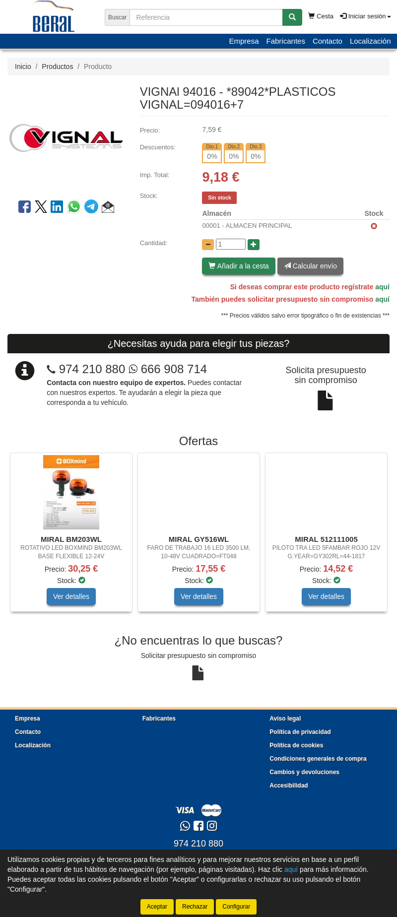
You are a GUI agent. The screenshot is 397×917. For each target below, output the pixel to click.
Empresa (244, 41)
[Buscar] (292, 17)
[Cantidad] (231, 244)
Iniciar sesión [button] (365, 16)
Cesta (320, 16)
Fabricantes (285, 41)
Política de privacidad (300, 731)
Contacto (327, 41)
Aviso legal (285, 718)
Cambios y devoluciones (304, 772)
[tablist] (198, 537)
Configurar (236, 906)
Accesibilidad (288, 785)
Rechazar (194, 906)
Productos (57, 66)
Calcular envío (310, 266)
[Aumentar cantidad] (254, 244)
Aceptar (157, 906)
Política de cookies (296, 745)
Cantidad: (154, 243)
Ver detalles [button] (71, 596)
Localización (370, 41)
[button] (108, 208)
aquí (382, 287)
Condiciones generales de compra (317, 758)
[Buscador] (206, 17)
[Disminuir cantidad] (208, 244)
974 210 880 (92, 369)
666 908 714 (168, 369)
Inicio (23, 66)
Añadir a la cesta (238, 266)
